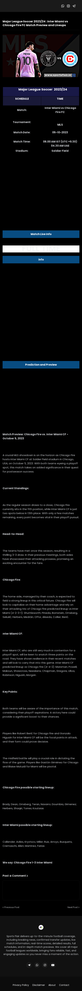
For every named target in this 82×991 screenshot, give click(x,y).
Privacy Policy (21, 985)
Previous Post (11, 907)
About (52, 985)
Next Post (73, 907)
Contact (64, 985)
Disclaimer (38, 985)
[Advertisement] (41, 183)
